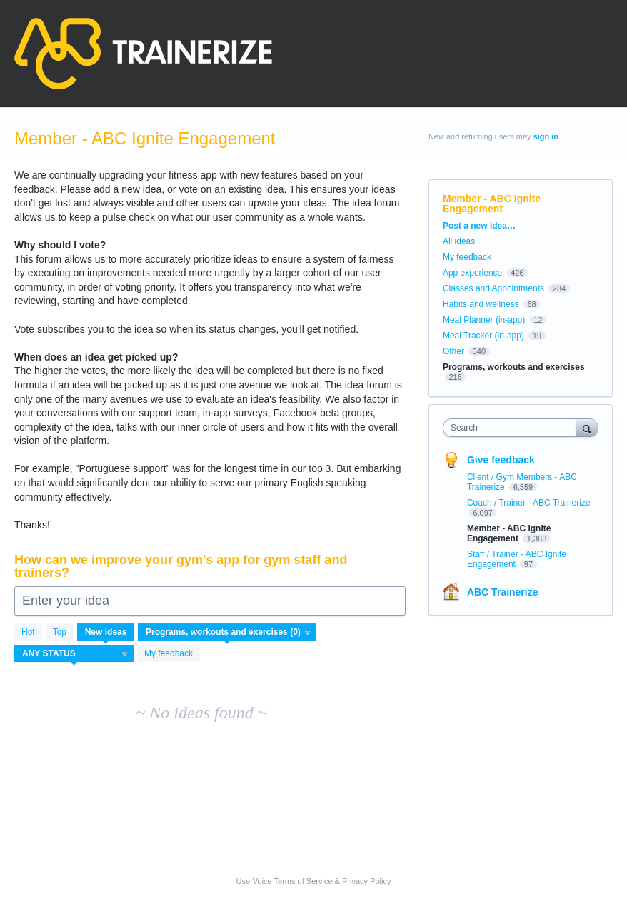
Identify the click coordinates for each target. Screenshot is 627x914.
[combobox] (513, 428)
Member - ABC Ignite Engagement (509, 533)
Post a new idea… (479, 226)
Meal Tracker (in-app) (483, 336)
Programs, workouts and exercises (514, 367)
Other (453, 351)
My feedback (168, 653)
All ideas (459, 241)
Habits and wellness (481, 304)
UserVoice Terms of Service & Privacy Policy (313, 881)
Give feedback (501, 460)
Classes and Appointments (493, 288)
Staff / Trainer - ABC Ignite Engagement (516, 559)
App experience (472, 273)
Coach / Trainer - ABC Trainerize (529, 503)
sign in (545, 136)
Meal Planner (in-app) (484, 320)
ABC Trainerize (502, 592)
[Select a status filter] (74, 654)
